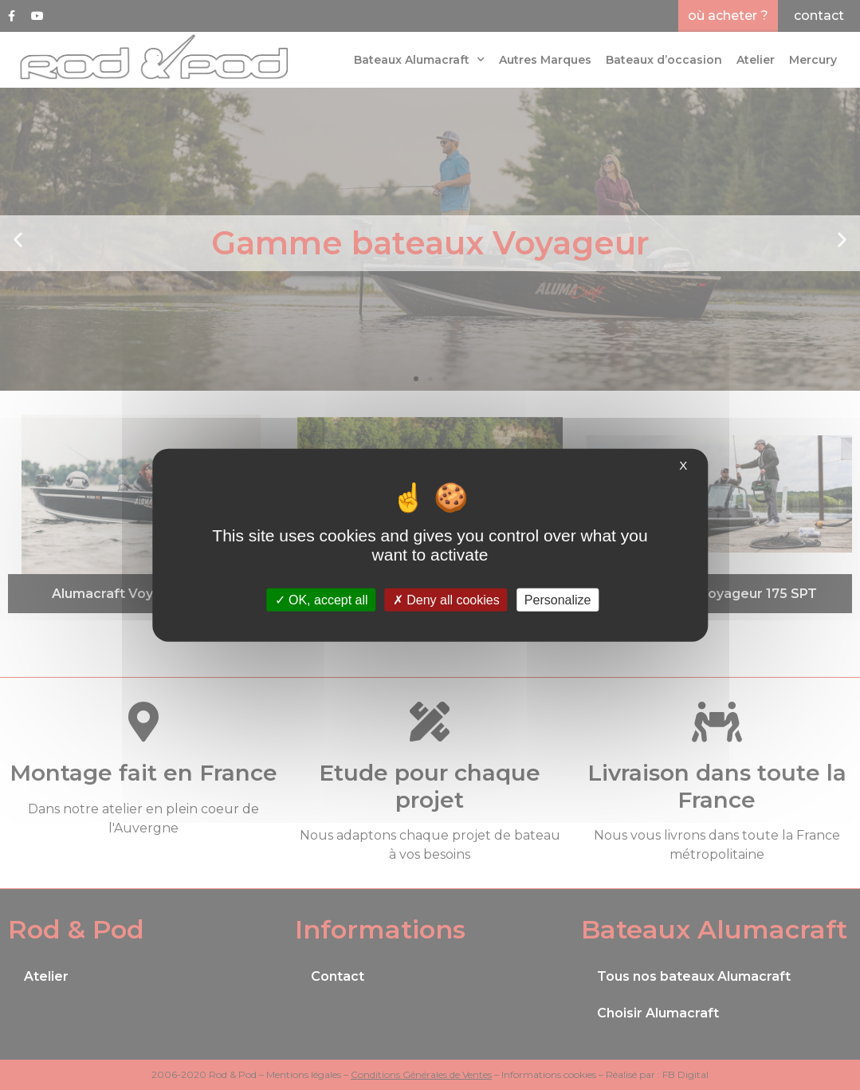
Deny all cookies (446, 600)
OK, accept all (321, 600)
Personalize (557, 600)
